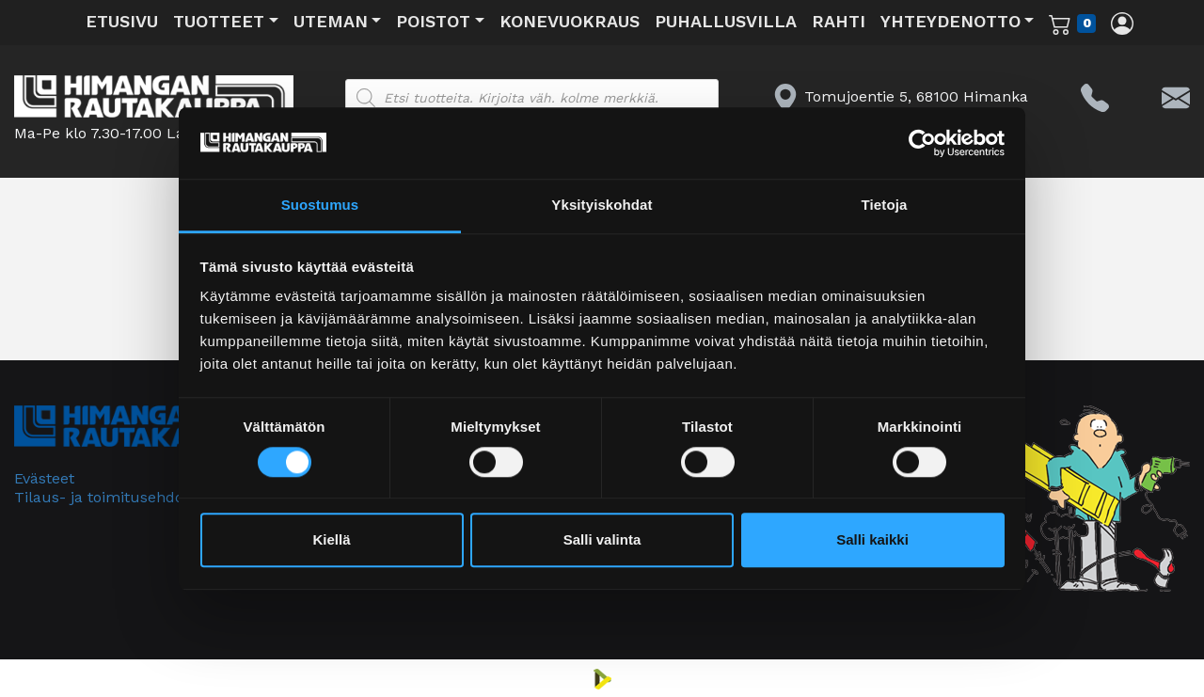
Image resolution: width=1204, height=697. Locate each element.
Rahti (838, 21)
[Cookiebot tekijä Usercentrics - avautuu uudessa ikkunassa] (922, 143)
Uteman (330, 21)
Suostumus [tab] (320, 206)
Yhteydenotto (950, 21)
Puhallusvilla (726, 21)
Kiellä (331, 540)
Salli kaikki (872, 540)
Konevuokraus (569, 21)
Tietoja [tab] (885, 206)
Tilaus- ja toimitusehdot (101, 497)
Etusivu (122, 21)
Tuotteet (218, 21)
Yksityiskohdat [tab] (601, 206)
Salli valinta (602, 540)
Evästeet (44, 478)
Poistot (433, 21)
